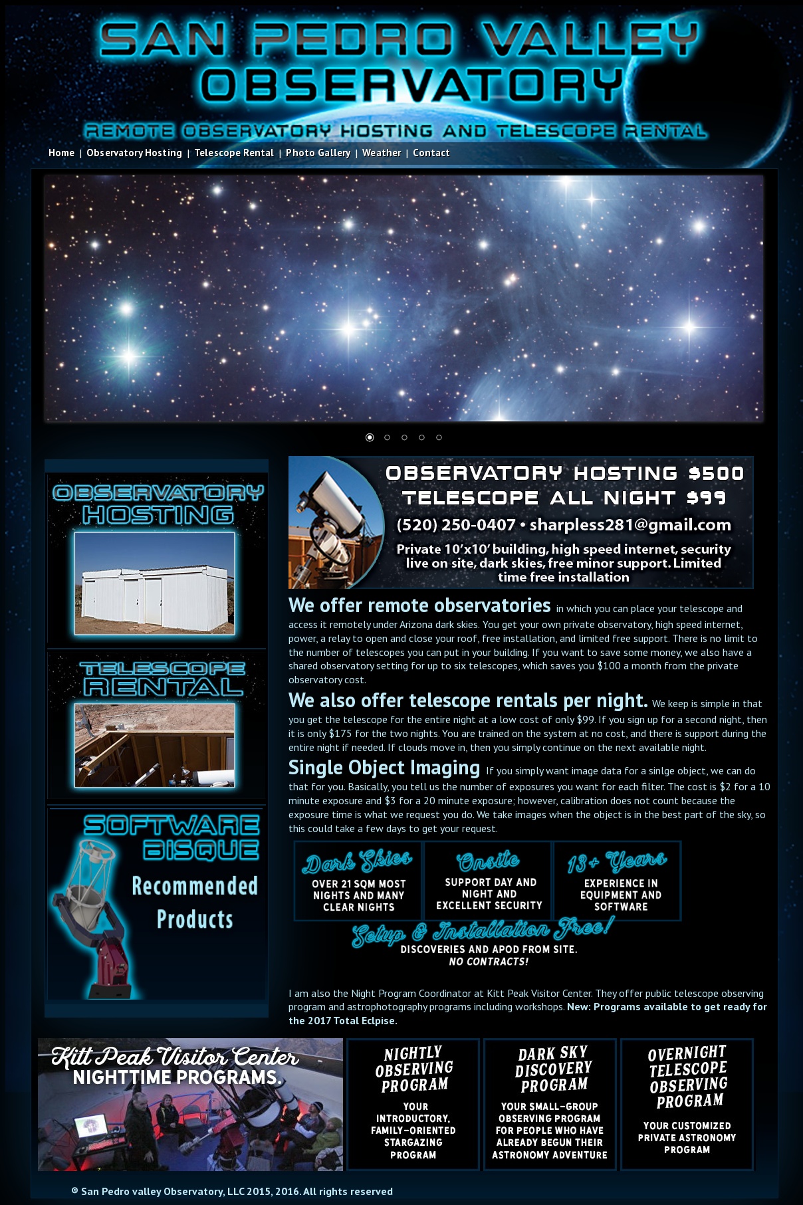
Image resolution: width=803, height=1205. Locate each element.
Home (62, 152)
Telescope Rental (234, 152)
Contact (431, 152)
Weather (381, 152)
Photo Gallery (318, 152)
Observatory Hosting (134, 152)
